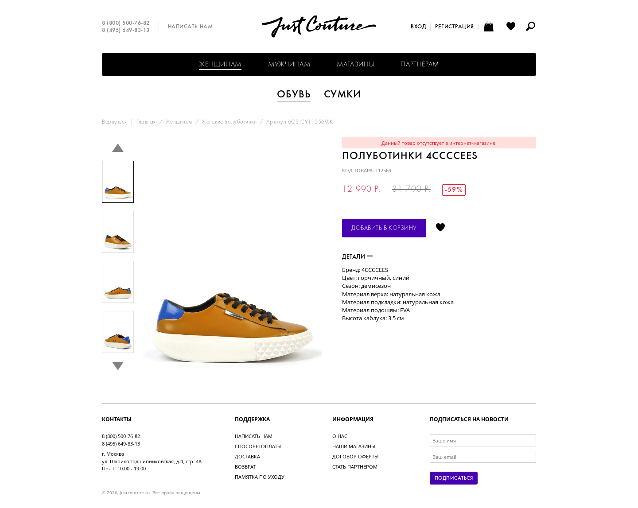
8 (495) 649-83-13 (126, 30)
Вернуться (114, 122)
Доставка (247, 456)
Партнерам (420, 64)
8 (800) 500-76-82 (126, 23)
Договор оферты (355, 456)
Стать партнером (354, 466)
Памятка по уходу (259, 476)
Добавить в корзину (384, 228)
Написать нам (190, 27)
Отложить (440, 228)
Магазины (355, 64)
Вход (418, 27)
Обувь (294, 95)
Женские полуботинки (229, 122)
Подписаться (454, 478)
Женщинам (220, 64)
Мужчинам (289, 64)
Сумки (343, 95)
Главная (146, 122)
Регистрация (454, 27)
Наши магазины (353, 446)
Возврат (245, 466)
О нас (339, 436)
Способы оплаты (258, 446)
